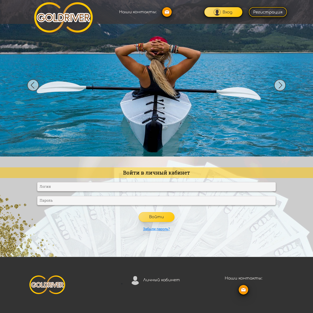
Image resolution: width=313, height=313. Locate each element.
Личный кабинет (155, 280)
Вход (223, 12)
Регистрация (268, 12)
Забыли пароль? (156, 229)
